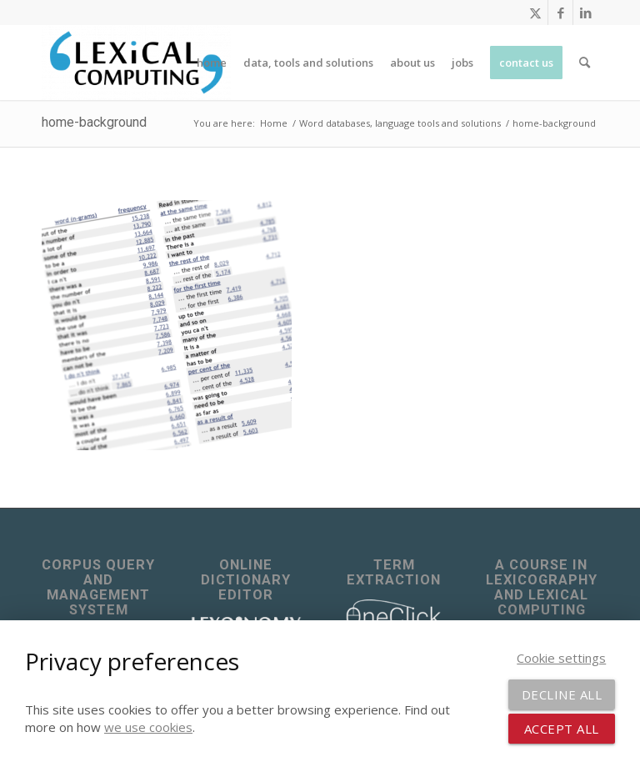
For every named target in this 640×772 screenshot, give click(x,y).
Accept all (561, 728)
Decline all (562, 694)
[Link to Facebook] (560, 12)
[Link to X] (535, 12)
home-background (94, 122)
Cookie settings (561, 657)
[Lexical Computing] (136, 62)
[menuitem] (211, 62)
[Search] (584, 62)
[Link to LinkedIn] (585, 12)
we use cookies (148, 727)
